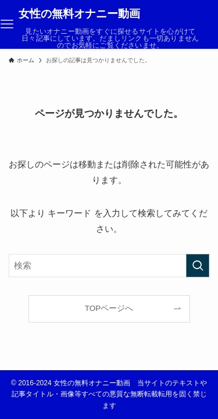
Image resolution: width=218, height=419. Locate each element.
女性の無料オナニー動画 (79, 14)
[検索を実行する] (197, 265)
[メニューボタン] (7, 24)
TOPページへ (109, 308)
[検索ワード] (109, 265)
